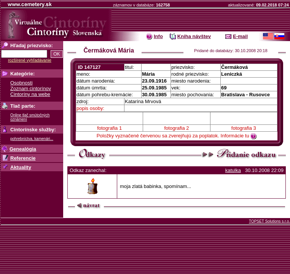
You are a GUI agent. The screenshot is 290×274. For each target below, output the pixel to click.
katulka (233, 170)
